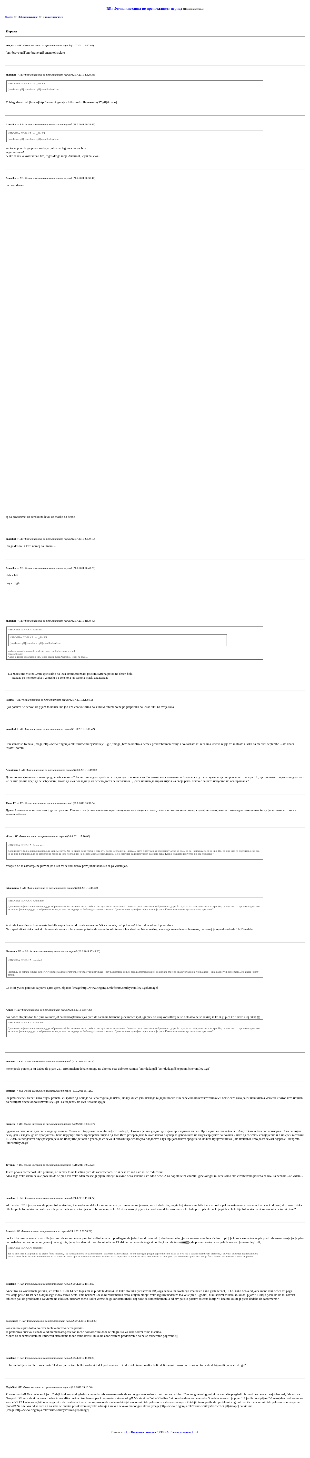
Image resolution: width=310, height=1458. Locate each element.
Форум (9, 16)
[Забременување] (28, 16)
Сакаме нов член (53, 16)
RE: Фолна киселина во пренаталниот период (144, 8)
